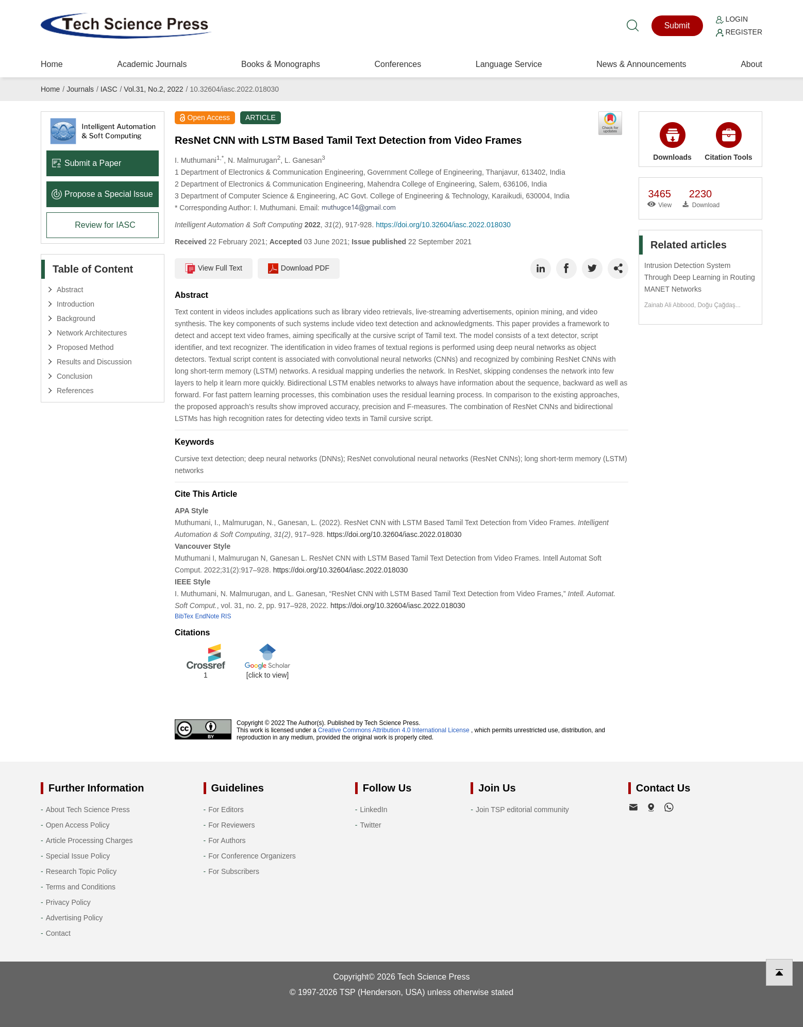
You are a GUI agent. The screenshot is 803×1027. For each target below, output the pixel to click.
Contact (58, 933)
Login (732, 19)
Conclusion (74, 376)
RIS (226, 616)
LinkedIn (374, 809)
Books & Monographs (280, 64)
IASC (109, 89)
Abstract (70, 289)
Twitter (370, 825)
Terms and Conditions (80, 887)
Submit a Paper (86, 163)
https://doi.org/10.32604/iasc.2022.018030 (443, 225)
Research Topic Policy (81, 871)
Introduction (75, 304)
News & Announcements (641, 64)
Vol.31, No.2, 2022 (153, 89)
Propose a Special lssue (102, 194)
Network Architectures (92, 333)
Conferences (397, 64)
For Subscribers (233, 871)
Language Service (509, 64)
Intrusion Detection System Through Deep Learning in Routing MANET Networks (699, 277)
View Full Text (213, 268)
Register (739, 32)
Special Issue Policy (78, 856)
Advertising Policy (74, 918)
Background (76, 318)
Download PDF (298, 268)
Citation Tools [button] (728, 141)
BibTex (184, 616)
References (75, 390)
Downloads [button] (672, 141)
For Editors (225, 809)
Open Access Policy (78, 825)
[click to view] (267, 675)
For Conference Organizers (252, 856)
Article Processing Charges (89, 840)
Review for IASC (105, 225)
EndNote (207, 616)
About (751, 64)
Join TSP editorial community (522, 809)
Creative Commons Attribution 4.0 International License (394, 730)
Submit (677, 25)
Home (52, 64)
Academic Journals (152, 64)
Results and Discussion (94, 362)
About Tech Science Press (88, 809)
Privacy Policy (68, 902)
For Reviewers (231, 825)
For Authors (226, 840)
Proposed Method (85, 347)
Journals (80, 89)
